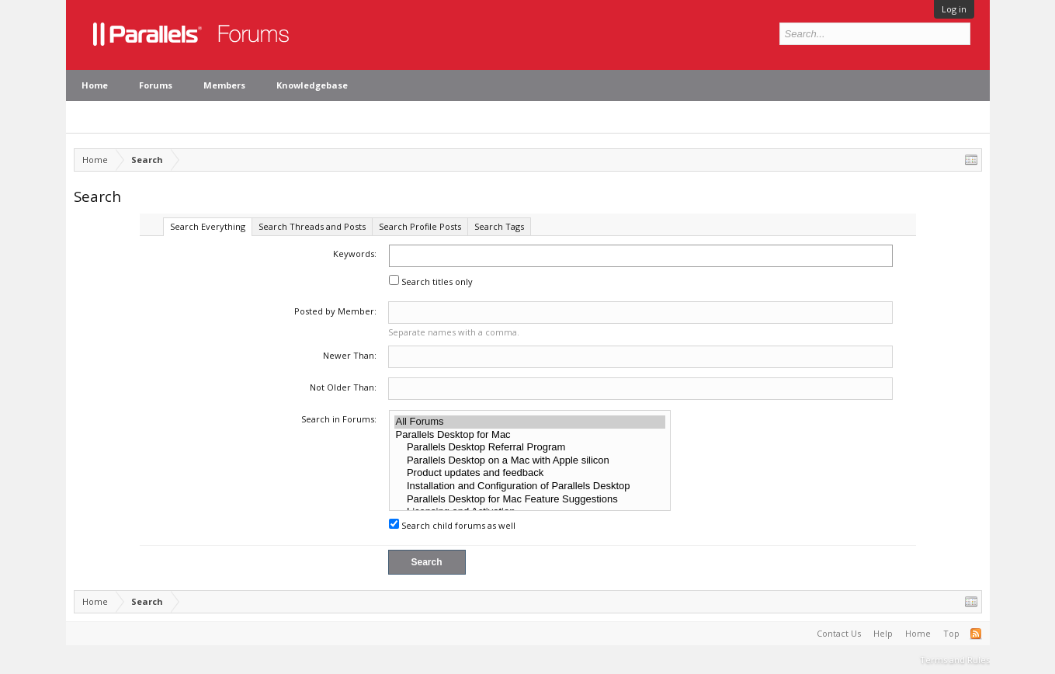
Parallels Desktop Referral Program (529, 447)
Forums (155, 85)
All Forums (529, 422)
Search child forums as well (452, 525)
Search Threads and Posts (312, 226)
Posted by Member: (335, 311)
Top (951, 633)
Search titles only (431, 281)
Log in (954, 9)
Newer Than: (350, 355)
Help (883, 633)
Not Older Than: (343, 387)
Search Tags (499, 226)
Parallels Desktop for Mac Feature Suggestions (529, 499)
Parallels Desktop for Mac (529, 435)
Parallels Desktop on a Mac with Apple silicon (529, 460)
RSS (976, 633)
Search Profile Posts (420, 226)
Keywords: (355, 253)
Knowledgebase (312, 85)
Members (224, 85)
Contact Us (839, 633)
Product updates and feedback (529, 473)
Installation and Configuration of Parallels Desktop (529, 486)
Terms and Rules (955, 659)
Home (95, 85)
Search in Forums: (339, 419)
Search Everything (207, 226)
